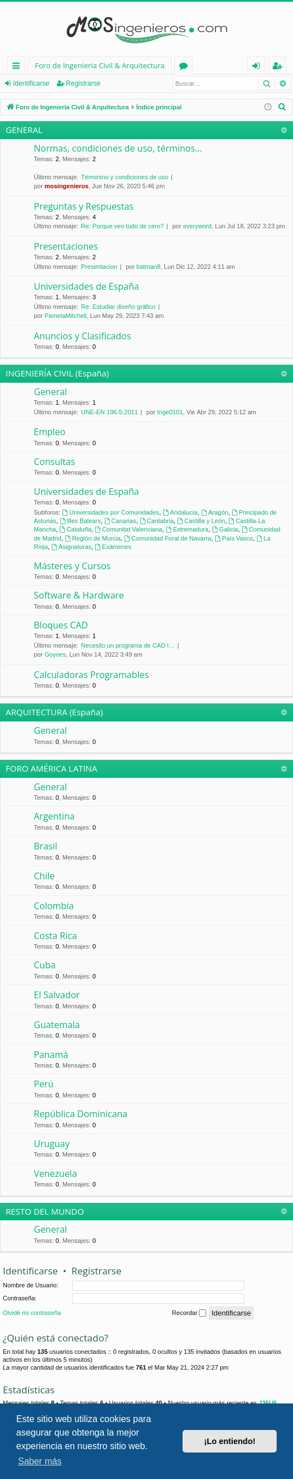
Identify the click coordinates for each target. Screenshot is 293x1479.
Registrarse (83, 83)
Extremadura (187, 529)
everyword (197, 226)
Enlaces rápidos (18, 67)
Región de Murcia (93, 538)
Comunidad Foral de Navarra (167, 538)
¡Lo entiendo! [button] (229, 1441)
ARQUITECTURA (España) (54, 712)
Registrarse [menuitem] (279, 67)
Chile (44, 876)
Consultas (54, 461)
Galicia (225, 529)
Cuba (45, 965)
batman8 (148, 266)
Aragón (214, 512)
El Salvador (57, 995)
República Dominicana (80, 1114)
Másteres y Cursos (72, 566)
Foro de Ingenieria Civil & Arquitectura (100, 65)
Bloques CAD (61, 625)
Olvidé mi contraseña (32, 1312)
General (50, 392)
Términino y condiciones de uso (124, 177)
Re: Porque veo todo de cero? (122, 226)
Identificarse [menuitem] (259, 67)
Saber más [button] (39, 1461)
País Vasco (234, 538)
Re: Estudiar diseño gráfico (118, 306)
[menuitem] (282, 107)
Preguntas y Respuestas (84, 206)
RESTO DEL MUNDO (45, 1211)
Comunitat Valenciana (128, 529)
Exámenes (113, 546)
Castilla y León (201, 520)
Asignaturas (71, 546)
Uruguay (51, 1143)
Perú (44, 1084)
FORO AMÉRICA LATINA (51, 768)
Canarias (120, 520)
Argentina (54, 816)
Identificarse (31, 83)
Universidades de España (86, 286)
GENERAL (24, 129)
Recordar (189, 1313)
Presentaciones (66, 246)
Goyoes (55, 654)
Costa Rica (55, 935)
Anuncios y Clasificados (82, 336)
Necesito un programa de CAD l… (128, 645)
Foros (185, 67)
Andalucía (180, 512)
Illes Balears (80, 520)
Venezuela (55, 1173)
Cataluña (75, 529)
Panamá (51, 1054)
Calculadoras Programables (91, 674)
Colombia (54, 906)
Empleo (49, 432)
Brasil (45, 846)
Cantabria (157, 520)
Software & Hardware (79, 595)
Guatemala (57, 1025)
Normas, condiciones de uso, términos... (118, 148)
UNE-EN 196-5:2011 (109, 412)
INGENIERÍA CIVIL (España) (57, 373)
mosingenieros (66, 186)
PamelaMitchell (66, 315)
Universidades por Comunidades (110, 512)
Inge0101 (170, 412)
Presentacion (99, 266)
